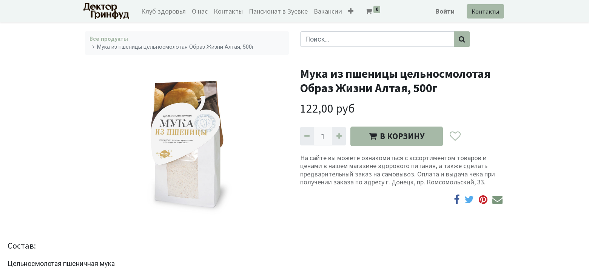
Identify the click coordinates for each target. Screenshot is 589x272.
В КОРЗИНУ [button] (396, 136)
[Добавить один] (338, 136)
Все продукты (108, 39)
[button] (352, 11)
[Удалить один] (307, 136)
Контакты (484, 11)
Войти (443, 11)
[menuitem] (165, 11)
